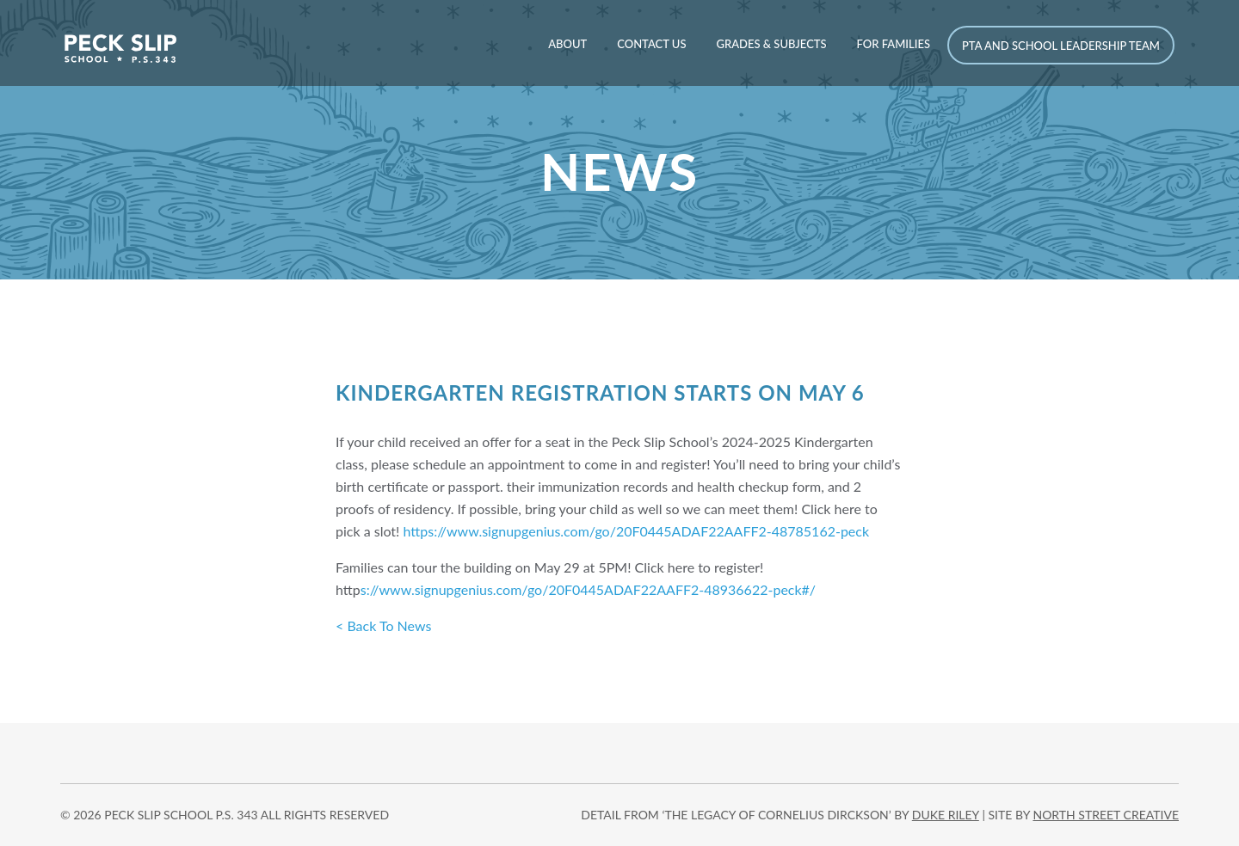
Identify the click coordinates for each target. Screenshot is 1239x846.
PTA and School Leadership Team (1061, 45)
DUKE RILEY (945, 814)
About (567, 44)
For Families (893, 44)
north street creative (1105, 814)
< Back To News (383, 625)
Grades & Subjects (771, 44)
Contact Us (651, 44)
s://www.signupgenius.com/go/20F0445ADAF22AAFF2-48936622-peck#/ (588, 589)
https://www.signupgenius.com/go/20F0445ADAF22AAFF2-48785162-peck (637, 531)
